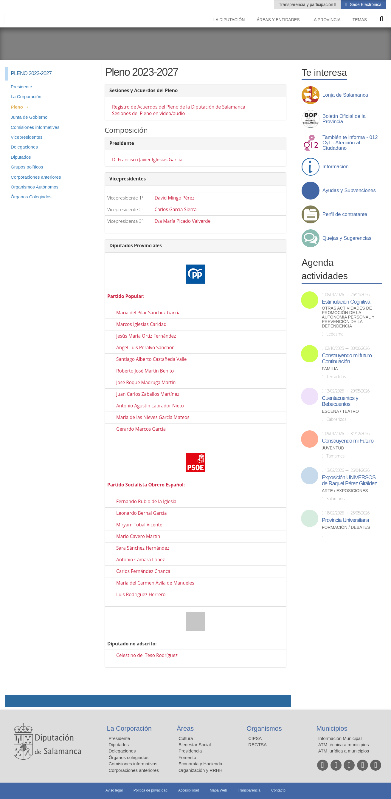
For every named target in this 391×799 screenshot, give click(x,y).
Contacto (278, 790)
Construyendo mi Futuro (347, 441)
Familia (330, 369)
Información (335, 166)
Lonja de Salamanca (345, 95)
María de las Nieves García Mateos (153, 417)
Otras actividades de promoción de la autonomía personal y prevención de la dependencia (348, 317)
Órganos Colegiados (31, 196)
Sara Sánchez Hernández (142, 548)
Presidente (21, 86)
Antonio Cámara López (140, 560)
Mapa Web (218, 790)
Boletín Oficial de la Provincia (344, 119)
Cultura (186, 738)
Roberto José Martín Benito (145, 371)
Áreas (185, 728)
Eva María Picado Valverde (182, 221)
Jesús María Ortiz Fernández (146, 336)
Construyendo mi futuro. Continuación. (347, 358)
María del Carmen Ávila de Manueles (155, 583)
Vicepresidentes (26, 137)
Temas (360, 19)
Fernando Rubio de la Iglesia (146, 501)
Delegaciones (24, 146)
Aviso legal (114, 790)
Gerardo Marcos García (141, 429)
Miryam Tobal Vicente (139, 525)
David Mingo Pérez (175, 198)
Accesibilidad (188, 790)
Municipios (331, 728)
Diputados (21, 157)
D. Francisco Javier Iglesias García (147, 160)
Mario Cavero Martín (138, 536)
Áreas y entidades (278, 19)
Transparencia (249, 790)
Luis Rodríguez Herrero (140, 594)
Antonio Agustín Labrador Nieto (150, 406)
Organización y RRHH (201, 770)
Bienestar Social (195, 744)
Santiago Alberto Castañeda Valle (151, 359)
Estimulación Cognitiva (346, 302)
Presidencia (190, 750)
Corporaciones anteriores (36, 177)
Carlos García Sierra (176, 209)
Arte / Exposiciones (345, 491)
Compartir (12, 701)
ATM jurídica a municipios (343, 750)
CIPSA (255, 738)
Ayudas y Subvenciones (349, 190)
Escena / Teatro (340, 411)
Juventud (333, 448)
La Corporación (26, 96)
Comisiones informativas (35, 127)
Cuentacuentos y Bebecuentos (340, 401)
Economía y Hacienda (200, 763)
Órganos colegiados (128, 757)
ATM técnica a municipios (343, 744)
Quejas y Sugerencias (346, 238)
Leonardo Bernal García (141, 513)
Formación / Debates (346, 527)
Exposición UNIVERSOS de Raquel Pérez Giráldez (349, 480)
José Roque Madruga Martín (146, 382)
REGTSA (257, 744)
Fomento (187, 757)
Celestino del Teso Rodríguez (147, 655)
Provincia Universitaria (345, 520)
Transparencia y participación (306, 4)
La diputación (229, 19)
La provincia (326, 19)
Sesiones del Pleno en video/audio (148, 113)
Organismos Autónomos (34, 186)
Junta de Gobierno (29, 117)
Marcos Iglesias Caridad (141, 324)
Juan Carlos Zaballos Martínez (147, 394)
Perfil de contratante (344, 214)
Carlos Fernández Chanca (143, 571)
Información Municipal (340, 738)
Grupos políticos (27, 166)
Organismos (264, 728)
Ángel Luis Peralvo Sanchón (145, 347)
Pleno (17, 106)
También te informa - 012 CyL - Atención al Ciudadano (350, 143)
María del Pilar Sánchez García (148, 313)
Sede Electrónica (365, 4)
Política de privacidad (150, 790)
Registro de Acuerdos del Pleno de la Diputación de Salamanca (178, 107)
